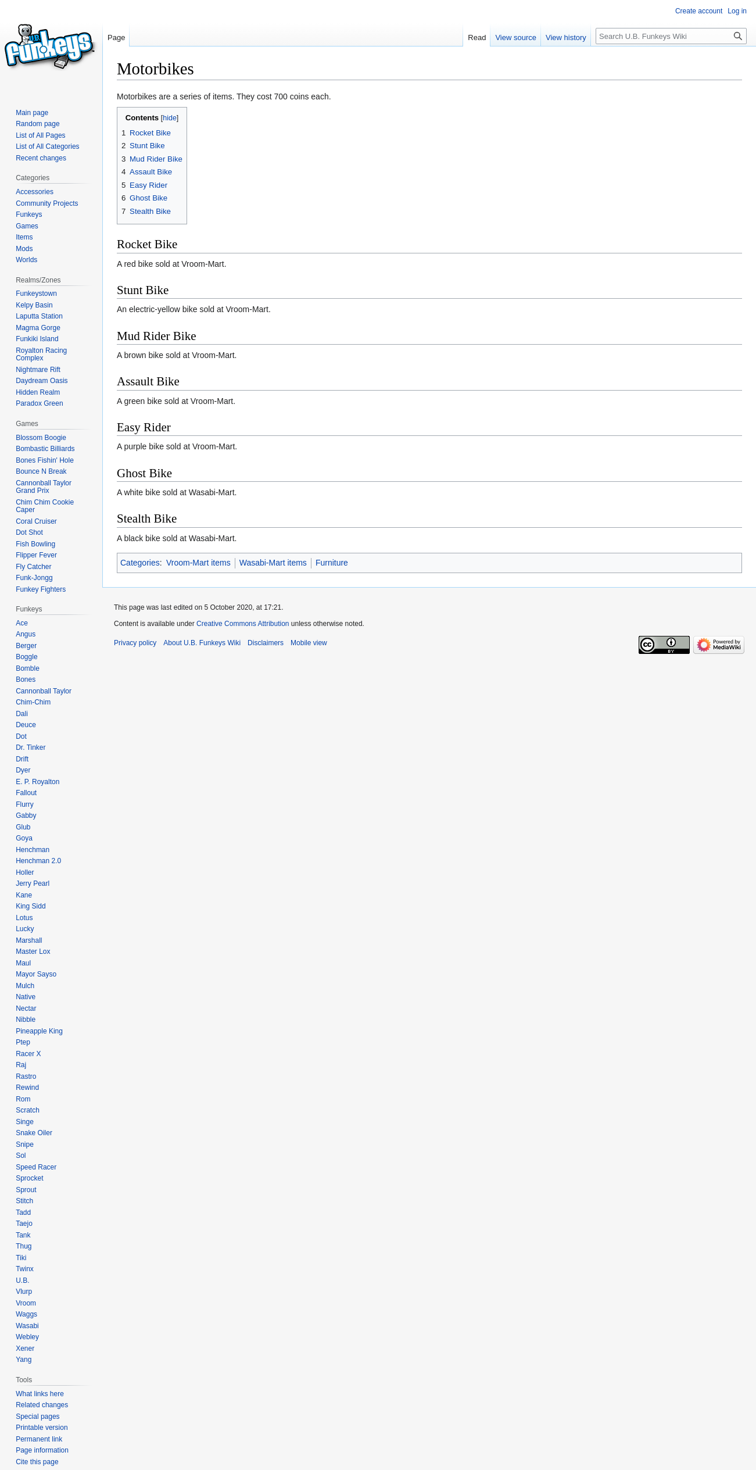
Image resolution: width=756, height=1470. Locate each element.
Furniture (332, 562)
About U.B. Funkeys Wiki (202, 643)
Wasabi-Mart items (273, 562)
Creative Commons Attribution (242, 624)
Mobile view (309, 643)
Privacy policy (135, 643)
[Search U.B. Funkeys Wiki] (671, 36)
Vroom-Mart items (198, 562)
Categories (140, 562)
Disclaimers (266, 643)
